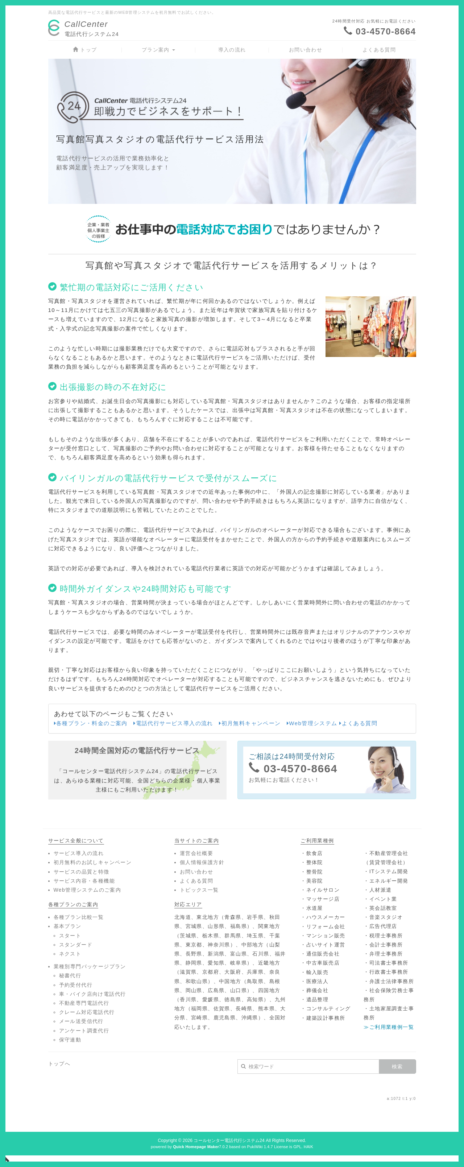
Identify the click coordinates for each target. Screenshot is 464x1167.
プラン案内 (158, 50)
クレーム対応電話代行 (87, 1012)
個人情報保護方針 (202, 862)
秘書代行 (70, 975)
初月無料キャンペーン (250, 723)
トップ (85, 50)
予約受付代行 (75, 985)
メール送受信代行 (81, 1021)
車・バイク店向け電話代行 (92, 994)
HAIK (308, 1147)
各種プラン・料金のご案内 (91, 723)
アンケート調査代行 (84, 1031)
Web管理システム (312, 723)
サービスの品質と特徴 (81, 872)
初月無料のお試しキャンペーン (93, 862)
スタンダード (75, 945)
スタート (70, 935)
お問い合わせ (305, 50)
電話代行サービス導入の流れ (173, 723)
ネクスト (70, 954)
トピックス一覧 (199, 890)
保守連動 (70, 1040)
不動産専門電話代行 (84, 1003)
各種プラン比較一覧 (79, 917)
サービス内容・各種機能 (84, 881)
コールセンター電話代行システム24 (229, 1140)
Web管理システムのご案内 (87, 890)
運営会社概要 (196, 853)
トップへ (59, 1064)
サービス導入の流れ (79, 853)
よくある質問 (379, 50)
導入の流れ (232, 50)
